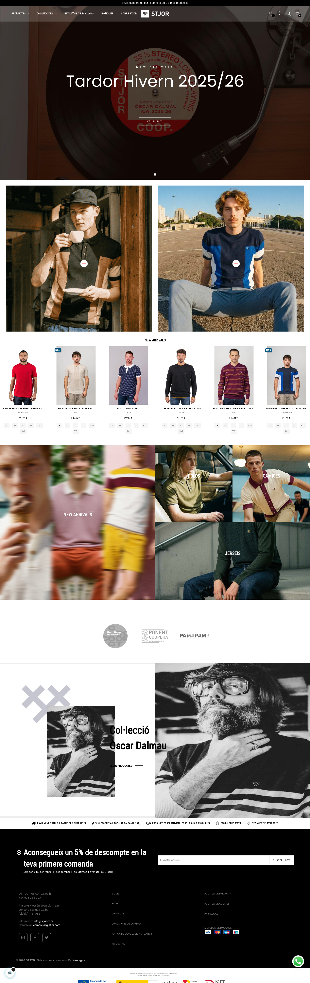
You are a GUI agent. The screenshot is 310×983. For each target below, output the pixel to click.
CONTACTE (118, 913)
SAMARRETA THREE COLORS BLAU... (287, 408)
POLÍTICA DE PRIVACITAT (218, 893)
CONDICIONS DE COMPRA (126, 923)
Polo (76, 412)
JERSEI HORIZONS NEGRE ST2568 (181, 408)
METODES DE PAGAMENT (218, 927)
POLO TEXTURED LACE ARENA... (76, 408)
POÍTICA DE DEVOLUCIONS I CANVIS (132, 933)
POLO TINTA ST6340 (128, 408)
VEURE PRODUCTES (121, 765)
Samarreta (23, 412)
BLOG (115, 903)
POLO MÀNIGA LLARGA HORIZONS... (234, 408)
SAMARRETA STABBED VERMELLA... (23, 408)
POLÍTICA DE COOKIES (217, 903)
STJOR (115, 893)
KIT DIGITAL (118, 943)
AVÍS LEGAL (211, 913)
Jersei (181, 412)
